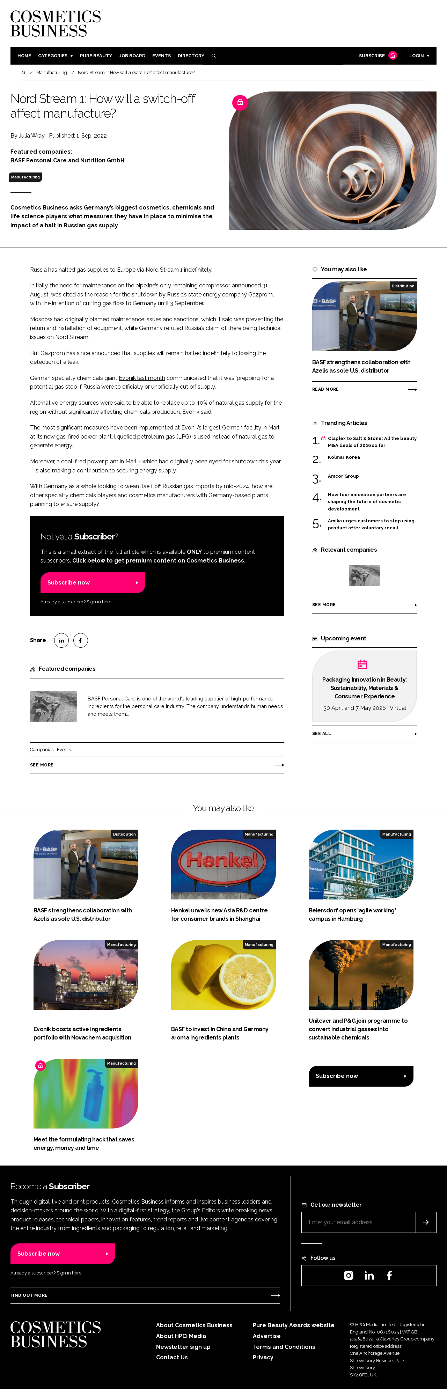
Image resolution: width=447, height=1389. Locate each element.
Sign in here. (99, 601)
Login (416, 55)
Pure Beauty (96, 55)
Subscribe (377, 56)
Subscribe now (68, 582)
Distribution (403, 286)
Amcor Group (343, 476)
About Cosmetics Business (194, 1325)
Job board (132, 55)
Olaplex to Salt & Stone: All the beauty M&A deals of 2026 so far (372, 442)
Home (24, 55)
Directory (191, 55)
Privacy (263, 1357)
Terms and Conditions (284, 1347)
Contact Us (172, 1357)
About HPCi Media (181, 1336)
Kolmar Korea (344, 457)
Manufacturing (25, 177)
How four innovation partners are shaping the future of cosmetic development (367, 502)
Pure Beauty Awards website (294, 1325)
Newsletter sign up (183, 1347)
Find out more (28, 1295)
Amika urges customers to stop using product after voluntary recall (371, 524)
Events (161, 55)
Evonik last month (142, 378)
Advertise (267, 1336)
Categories (52, 55)
